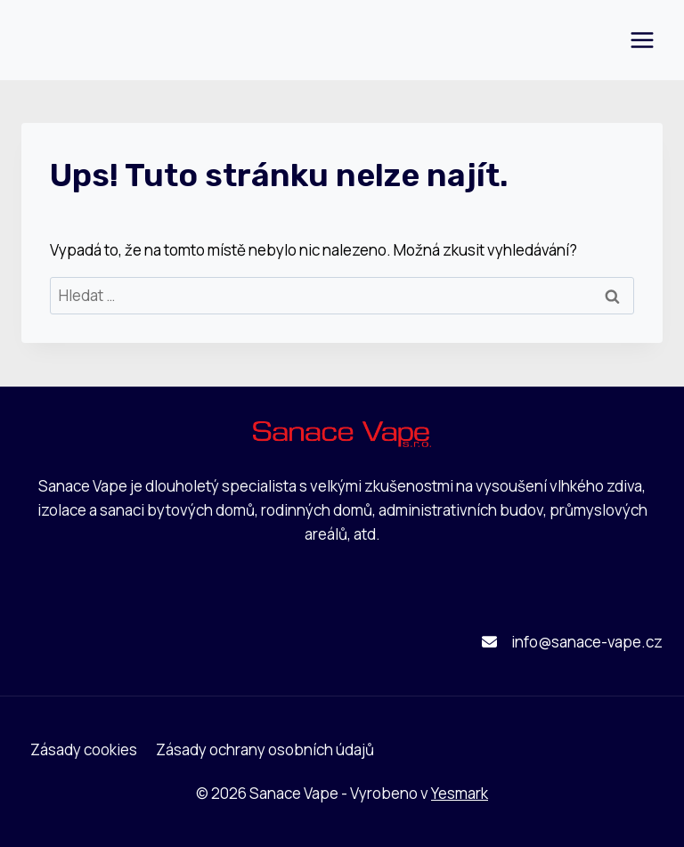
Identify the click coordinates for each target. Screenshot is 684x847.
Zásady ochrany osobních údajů (265, 749)
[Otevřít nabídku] (642, 39)
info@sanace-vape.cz (587, 641)
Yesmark (459, 793)
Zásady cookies (83, 749)
